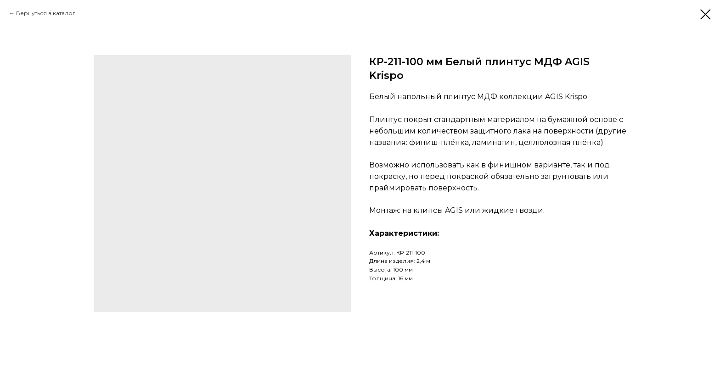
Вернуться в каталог (45, 13)
